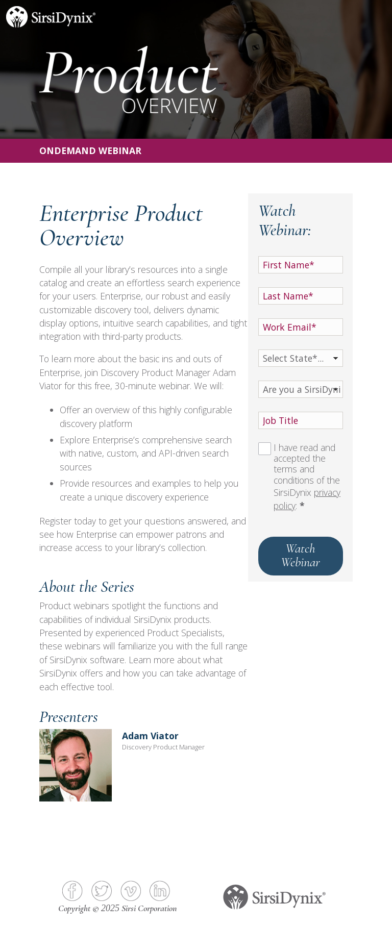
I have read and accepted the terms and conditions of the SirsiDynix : (307, 477)
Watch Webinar (300, 554)
